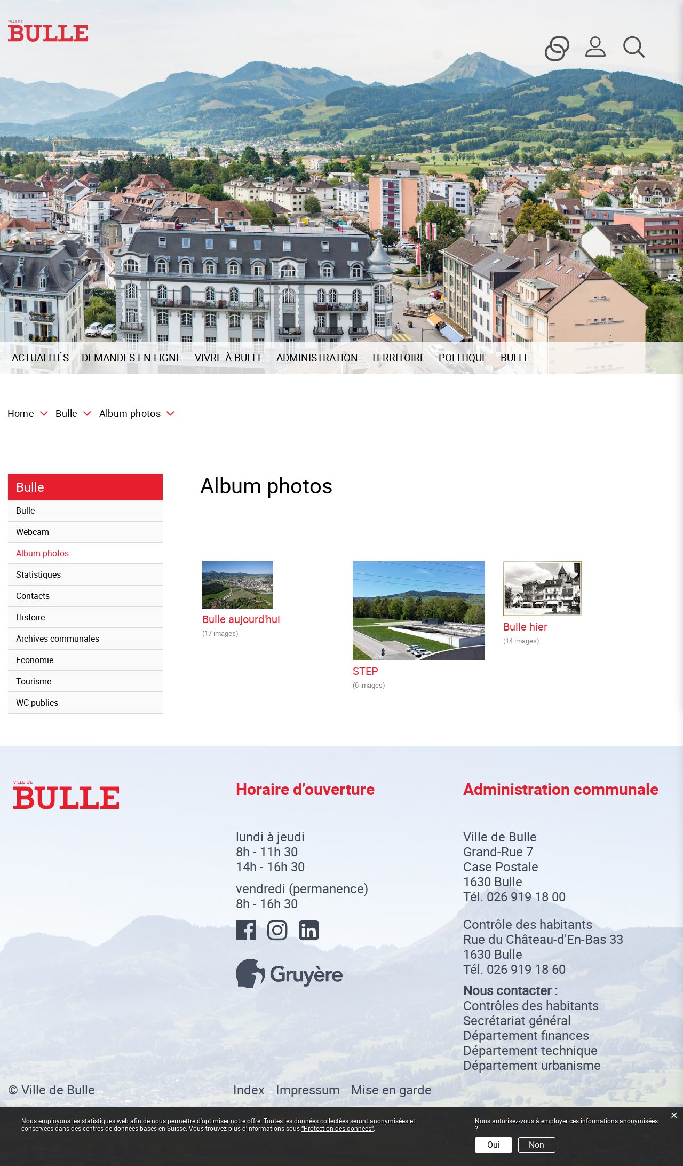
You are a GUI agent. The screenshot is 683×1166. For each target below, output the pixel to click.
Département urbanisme (532, 1065)
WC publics (37, 702)
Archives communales (57, 638)
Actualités (40, 358)
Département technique (530, 1050)
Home (20, 413)
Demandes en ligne (132, 358)
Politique (463, 358)
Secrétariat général (517, 1020)
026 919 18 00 (526, 896)
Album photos (66, 552)
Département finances (526, 1035)
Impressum (308, 1089)
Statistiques (38, 574)
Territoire (398, 358)
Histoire (30, 617)
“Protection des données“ (337, 1128)
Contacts (33, 596)
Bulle (515, 358)
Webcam (32, 532)
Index (249, 1089)
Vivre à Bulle (229, 358)
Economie (34, 660)
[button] (70, 413)
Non (536, 1145)
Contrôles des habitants (531, 1005)
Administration (317, 358)
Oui (493, 1145)
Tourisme (33, 681)
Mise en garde (391, 1089)
